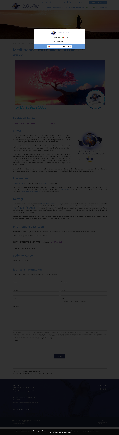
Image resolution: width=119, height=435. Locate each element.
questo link (69, 431)
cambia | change (65, 60)
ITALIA (52, 60)
